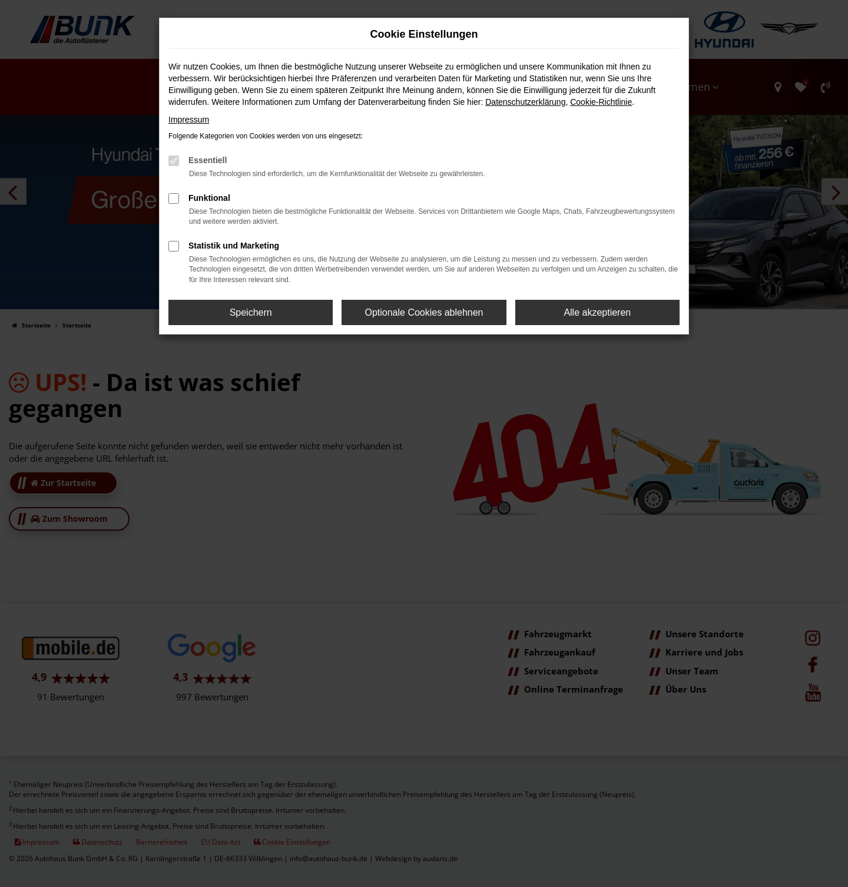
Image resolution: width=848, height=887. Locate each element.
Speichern (251, 312)
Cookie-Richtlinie (601, 102)
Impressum (188, 119)
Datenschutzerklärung (525, 102)
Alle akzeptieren (597, 312)
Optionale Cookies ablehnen (424, 312)
